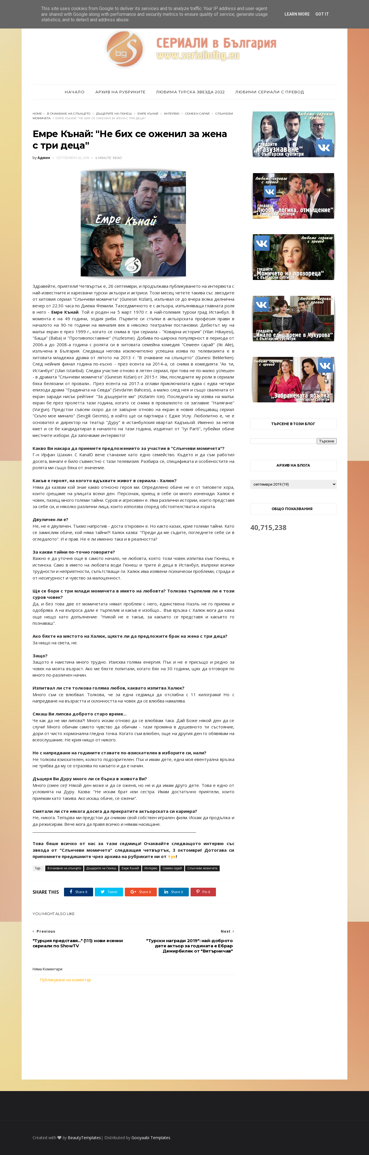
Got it (322, 14)
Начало (75, 92)
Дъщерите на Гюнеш (114, 114)
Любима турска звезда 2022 (190, 92)
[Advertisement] (133, 1031)
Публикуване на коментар (65, 979)
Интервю (171, 114)
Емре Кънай (148, 114)
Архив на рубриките (120, 92)
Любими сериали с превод (270, 92)
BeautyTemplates (84, 1137)
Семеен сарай (197, 114)
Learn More (297, 14)
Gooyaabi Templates (150, 1137)
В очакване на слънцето (68, 114)
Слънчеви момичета (202, 868)
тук (172, 856)
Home (37, 114)
